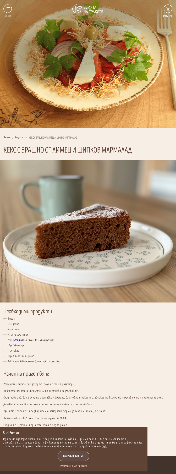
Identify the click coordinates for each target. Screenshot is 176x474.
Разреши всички (60, 456)
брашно (17, 340)
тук (90, 446)
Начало (6, 137)
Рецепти (19, 137)
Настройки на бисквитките (59, 466)
